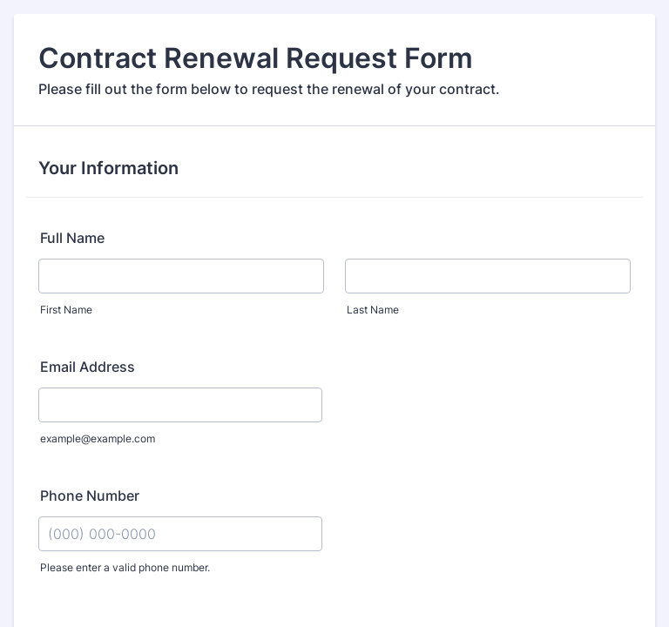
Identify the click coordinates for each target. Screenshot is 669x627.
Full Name (72, 237)
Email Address (87, 366)
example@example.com (97, 438)
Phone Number (89, 495)
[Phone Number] (180, 533)
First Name (66, 309)
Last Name (373, 309)
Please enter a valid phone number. (125, 567)
